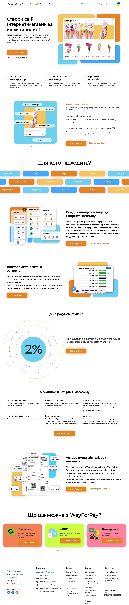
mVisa (68, 585)
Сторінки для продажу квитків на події (73, 593)
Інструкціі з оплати (111, 572)
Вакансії (107, 584)
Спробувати (76, 143)
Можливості (63, 4)
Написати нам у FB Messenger (48, 588)
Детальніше (28, 543)
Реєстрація (89, 587)
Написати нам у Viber (45, 582)
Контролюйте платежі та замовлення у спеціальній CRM (91, 128)
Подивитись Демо (97, 143)
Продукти (51, 4)
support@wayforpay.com (45, 572)
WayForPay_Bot (71, 588)
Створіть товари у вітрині (77, 104)
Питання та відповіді (46, 591)
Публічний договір (14, 571)
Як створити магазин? (100, 243)
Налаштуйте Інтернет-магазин (79, 116)
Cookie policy (12, 577)
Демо (88, 4)
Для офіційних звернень (16, 584)
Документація (90, 572)
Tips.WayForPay (71, 572)
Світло (32, 3)
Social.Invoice (70, 582)
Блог (94, 4)
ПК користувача (110, 575)
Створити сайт (17, 52)
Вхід (100, 4)
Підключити (109, 4)
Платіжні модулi (91, 575)
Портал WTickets (72, 575)
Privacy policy (12, 581)
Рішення (74, 4)
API (81, 4)
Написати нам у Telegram (46, 585)
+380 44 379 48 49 (42, 575)
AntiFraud (69, 578)
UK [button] (119, 4)
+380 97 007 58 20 (42, 578)
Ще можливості (64, 433)
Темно (42, 3)
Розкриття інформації (15, 574)
